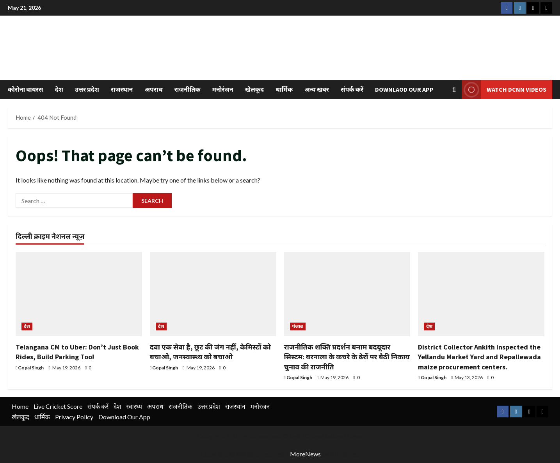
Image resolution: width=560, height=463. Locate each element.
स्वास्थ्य (134, 406)
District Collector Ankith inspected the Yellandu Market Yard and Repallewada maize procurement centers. (479, 356)
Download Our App (124, 416)
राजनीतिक (187, 89)
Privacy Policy (74, 416)
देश (59, 89)
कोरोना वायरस (25, 89)
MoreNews (305, 454)
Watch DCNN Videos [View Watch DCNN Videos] (504, 89)
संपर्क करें (352, 89)
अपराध (153, 89)
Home (20, 406)
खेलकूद (254, 89)
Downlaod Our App (404, 89)
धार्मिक (284, 89)
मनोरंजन (222, 89)
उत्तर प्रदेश (87, 89)
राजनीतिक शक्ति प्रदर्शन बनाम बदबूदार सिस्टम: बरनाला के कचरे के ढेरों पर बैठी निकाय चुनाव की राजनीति (347, 356)
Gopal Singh (31, 368)
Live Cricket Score (58, 406)
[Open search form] (454, 89)
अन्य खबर (316, 89)
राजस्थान (122, 89)
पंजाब (297, 326)
